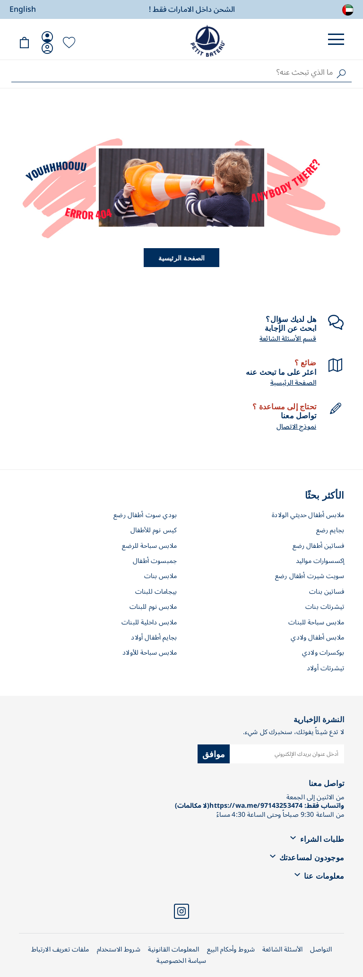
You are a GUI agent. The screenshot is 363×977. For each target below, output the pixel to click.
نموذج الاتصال (296, 427)
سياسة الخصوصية (181, 961)
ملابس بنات (160, 576)
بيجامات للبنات (156, 591)
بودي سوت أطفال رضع (145, 515)
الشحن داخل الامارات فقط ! (192, 10)
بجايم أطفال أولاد (154, 637)
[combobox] (181, 72)
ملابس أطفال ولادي (317, 637)
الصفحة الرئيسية (181, 257)
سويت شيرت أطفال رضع (309, 576)
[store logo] (207, 41)
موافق (213, 753)
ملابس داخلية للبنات (149, 622)
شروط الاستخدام (118, 949)
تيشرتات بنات (324, 607)
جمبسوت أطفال (155, 561)
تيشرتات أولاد (325, 668)
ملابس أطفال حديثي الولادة (308, 515)
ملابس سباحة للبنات (316, 622)
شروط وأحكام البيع (231, 949)
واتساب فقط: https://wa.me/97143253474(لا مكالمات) (259, 806)
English (22, 9)
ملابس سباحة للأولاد (149, 652)
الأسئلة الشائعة (282, 949)
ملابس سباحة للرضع (149, 546)
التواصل (321, 949)
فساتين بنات (326, 591)
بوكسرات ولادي (323, 652)
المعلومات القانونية (173, 949)
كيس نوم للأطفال (153, 530)
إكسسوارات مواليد (320, 561)
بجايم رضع (330, 530)
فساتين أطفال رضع (318, 546)
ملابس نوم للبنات (153, 607)
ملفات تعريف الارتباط (60, 949)
